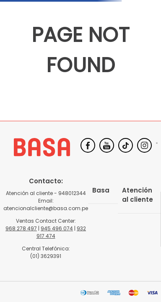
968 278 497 (21, 228)
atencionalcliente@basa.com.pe (45, 208)
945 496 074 (57, 228)
